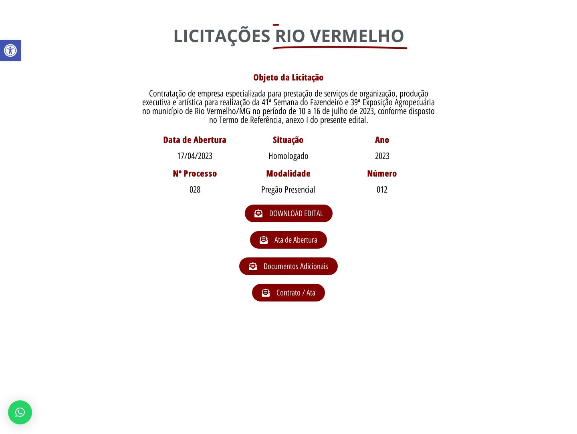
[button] (10, 50)
